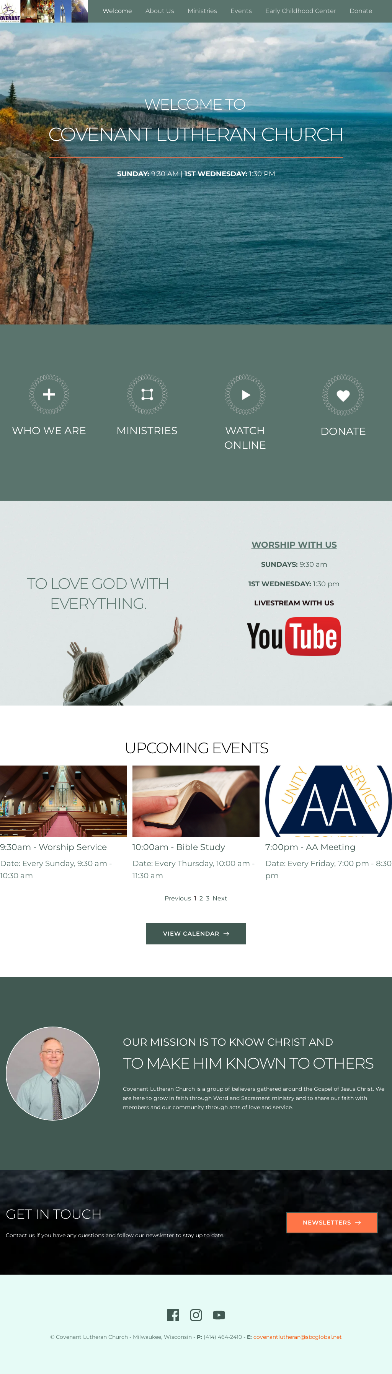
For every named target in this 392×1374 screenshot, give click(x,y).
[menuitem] (117, 11)
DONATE (343, 431)
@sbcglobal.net (321, 1336)
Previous (178, 898)
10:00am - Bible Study (178, 847)
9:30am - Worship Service (53, 847)
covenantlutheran (277, 1336)
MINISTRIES (147, 430)
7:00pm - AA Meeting (310, 847)
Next (219, 898)
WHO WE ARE (49, 430)
